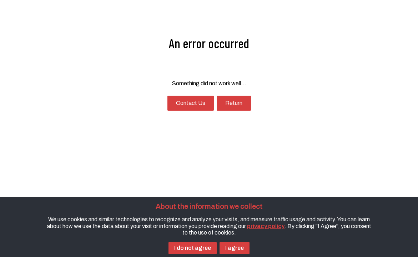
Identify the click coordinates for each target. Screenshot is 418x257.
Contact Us (190, 103)
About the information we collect (209, 206)
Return (233, 103)
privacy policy (265, 226)
